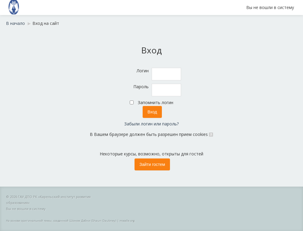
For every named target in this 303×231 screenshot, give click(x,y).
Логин (143, 71)
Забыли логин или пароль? (151, 124)
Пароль (141, 86)
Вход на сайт (45, 23)
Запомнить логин (155, 102)
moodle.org (127, 221)
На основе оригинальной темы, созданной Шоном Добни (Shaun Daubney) (61, 221)
